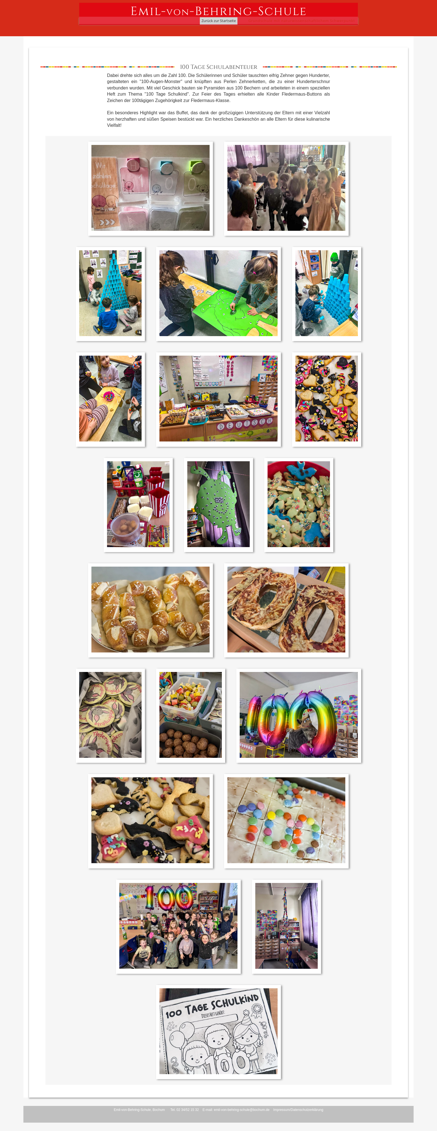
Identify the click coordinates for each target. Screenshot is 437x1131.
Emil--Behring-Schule (218, 10)
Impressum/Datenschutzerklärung (298, 1110)
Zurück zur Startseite (218, 20)
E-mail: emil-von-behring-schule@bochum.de (236, 1110)
